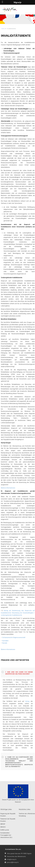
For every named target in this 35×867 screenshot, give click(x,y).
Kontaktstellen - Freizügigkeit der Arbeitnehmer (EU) (6, 835)
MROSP (2, 824)
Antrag (27, 701)
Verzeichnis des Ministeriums (16, 856)
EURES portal (4, 830)
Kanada (4, 643)
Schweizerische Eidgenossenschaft (13, 637)
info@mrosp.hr (11, 859)
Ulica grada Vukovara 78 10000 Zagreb (19, 853)
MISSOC (3, 827)
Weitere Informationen (8, 488)
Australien (5, 641)
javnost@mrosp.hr (13, 862)
